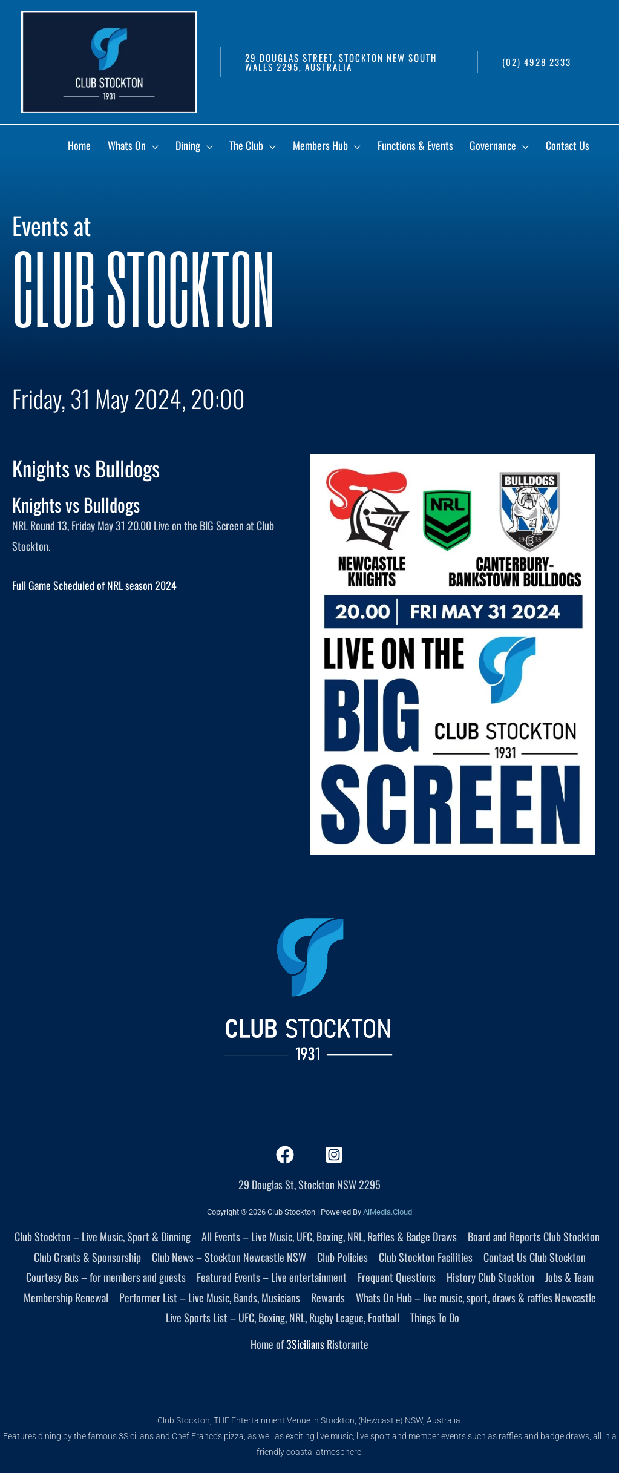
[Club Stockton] (109, 60)
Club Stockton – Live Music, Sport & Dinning (103, 1236)
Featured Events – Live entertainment (272, 1277)
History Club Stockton (490, 1277)
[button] (342, 62)
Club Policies (342, 1257)
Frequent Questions (397, 1277)
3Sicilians (305, 1344)
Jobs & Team (569, 1277)
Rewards (328, 1297)
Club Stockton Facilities (426, 1257)
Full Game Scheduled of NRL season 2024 (94, 585)
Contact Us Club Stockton (534, 1257)
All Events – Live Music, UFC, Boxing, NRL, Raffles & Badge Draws (329, 1236)
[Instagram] (334, 1155)
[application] (200, 148)
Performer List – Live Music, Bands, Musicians (209, 1297)
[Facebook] (285, 1155)
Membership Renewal (66, 1297)
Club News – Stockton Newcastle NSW (229, 1257)
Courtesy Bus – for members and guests (106, 1277)
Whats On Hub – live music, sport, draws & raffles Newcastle (476, 1297)
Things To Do (434, 1317)
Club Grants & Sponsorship (87, 1257)
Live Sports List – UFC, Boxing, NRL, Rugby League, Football (282, 1317)
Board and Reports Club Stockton (534, 1236)
